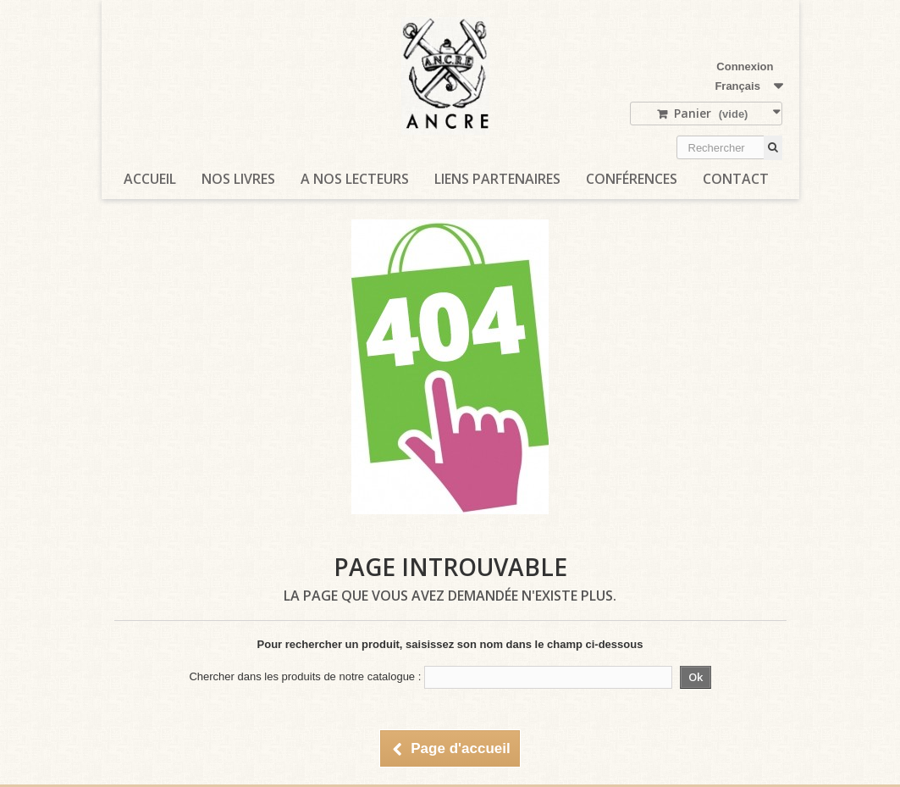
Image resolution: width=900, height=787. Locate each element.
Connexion (744, 66)
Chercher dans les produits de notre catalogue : (305, 676)
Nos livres (238, 178)
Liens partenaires (497, 178)
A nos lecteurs (355, 178)
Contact (736, 178)
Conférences (631, 178)
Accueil (150, 178)
